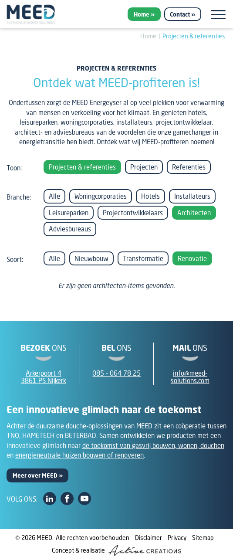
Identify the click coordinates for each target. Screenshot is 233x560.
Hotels (150, 196)
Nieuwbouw (91, 258)
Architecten (194, 213)
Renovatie (192, 258)
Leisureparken (68, 213)
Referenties (189, 167)
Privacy (177, 537)
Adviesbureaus (70, 229)
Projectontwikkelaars (133, 213)
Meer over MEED (35, 475)
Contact (180, 14)
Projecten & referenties (193, 36)
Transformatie (143, 258)
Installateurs (192, 196)
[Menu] (218, 14)
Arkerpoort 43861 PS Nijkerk (43, 376)
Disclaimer (148, 537)
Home (141, 14)
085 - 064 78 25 (116, 373)
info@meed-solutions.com (190, 376)
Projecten (144, 167)
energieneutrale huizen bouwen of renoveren (79, 455)
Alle (54, 196)
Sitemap (203, 537)
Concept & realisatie (116, 550)
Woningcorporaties (100, 196)
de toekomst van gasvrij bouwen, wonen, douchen (153, 445)
